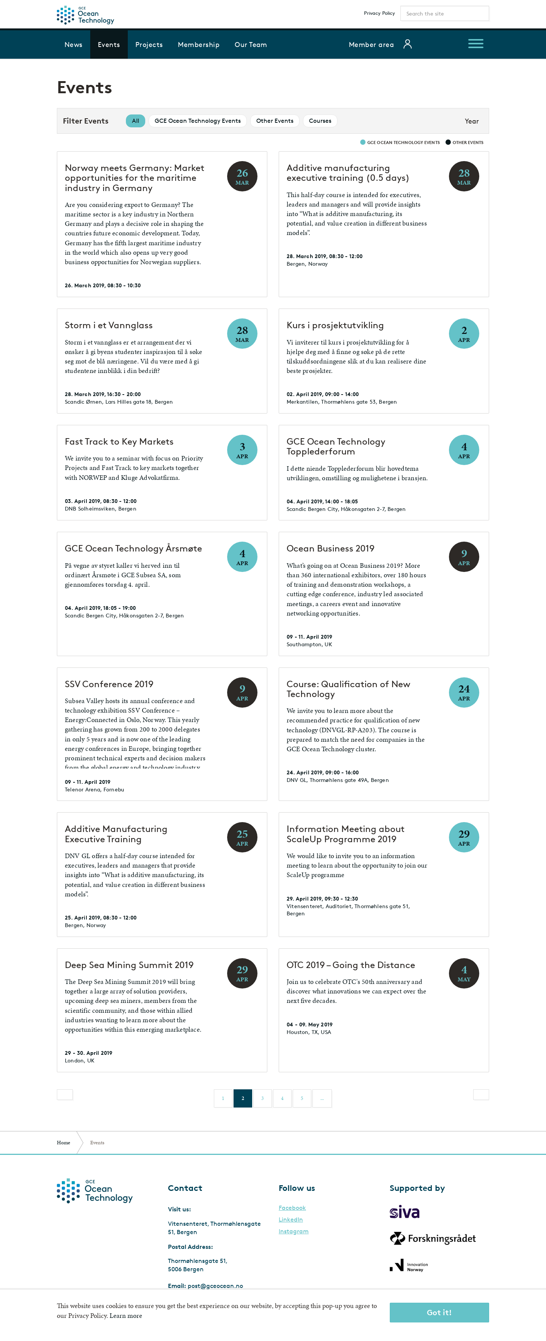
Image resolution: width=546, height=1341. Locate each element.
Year (472, 121)
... (322, 1098)
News (73, 44)
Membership (199, 44)
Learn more (126, 1315)
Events (109, 44)
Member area (371, 44)
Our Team (251, 44)
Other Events (274, 120)
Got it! (439, 1312)
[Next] (481, 1094)
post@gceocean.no (215, 1285)
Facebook (292, 1208)
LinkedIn (291, 1220)
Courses (320, 120)
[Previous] (65, 1094)
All (135, 120)
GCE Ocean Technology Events (198, 120)
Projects (149, 44)
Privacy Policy (379, 13)
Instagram (294, 1231)
